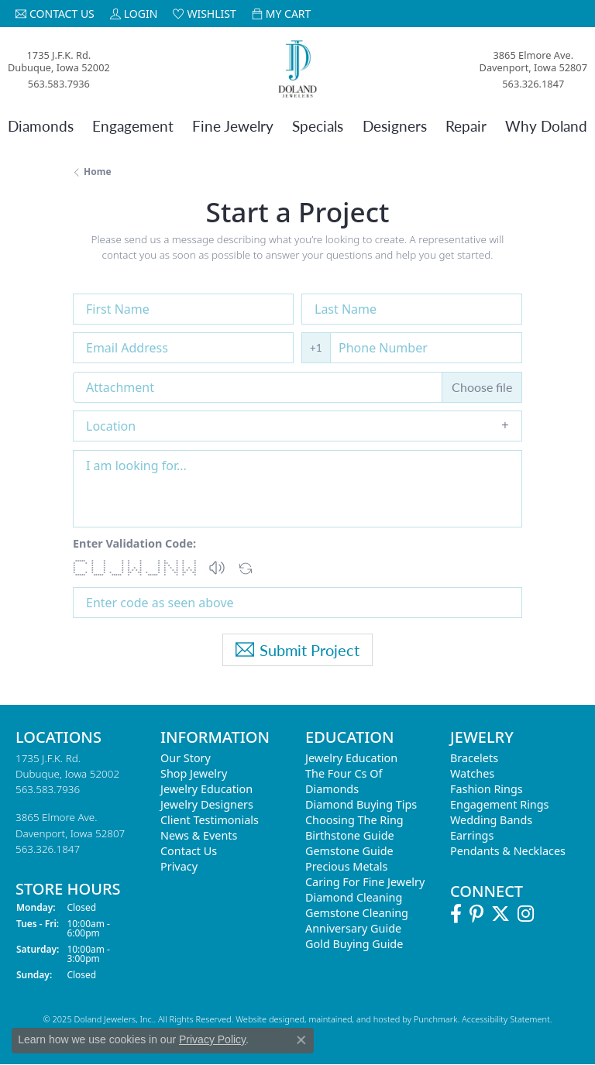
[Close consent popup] (301, 1040)
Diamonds (41, 125)
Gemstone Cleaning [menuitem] (356, 912)
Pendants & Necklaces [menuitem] (508, 850)
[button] (217, 567)
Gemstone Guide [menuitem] (349, 850)
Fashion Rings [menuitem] (486, 789)
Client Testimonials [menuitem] (209, 819)
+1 (316, 348)
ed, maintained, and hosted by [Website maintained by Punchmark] (353, 1019)
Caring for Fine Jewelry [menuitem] (365, 881)
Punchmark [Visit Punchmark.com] (436, 1019)
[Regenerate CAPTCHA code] (245, 564)
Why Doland (546, 125)
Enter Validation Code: (134, 543)
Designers (395, 125)
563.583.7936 (59, 83)
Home (98, 171)
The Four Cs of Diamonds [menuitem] (343, 781)
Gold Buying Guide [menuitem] (354, 943)
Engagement (133, 125)
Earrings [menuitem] (472, 835)
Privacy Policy (212, 1039)
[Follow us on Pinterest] (476, 914)
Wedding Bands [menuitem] (491, 819)
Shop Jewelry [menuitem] (193, 773)
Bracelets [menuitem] (474, 758)
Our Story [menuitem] (185, 758)
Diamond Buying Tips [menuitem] (361, 804)
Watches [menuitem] (472, 773)
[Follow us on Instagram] (526, 914)
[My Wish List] (204, 13)
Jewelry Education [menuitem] (206, 789)
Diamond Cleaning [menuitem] (353, 897)
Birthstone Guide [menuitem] (349, 835)
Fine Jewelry (232, 125)
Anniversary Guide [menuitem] (353, 928)
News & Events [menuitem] (198, 835)
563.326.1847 (533, 83)
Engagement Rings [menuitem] (499, 804)
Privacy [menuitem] (179, 866)
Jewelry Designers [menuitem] (206, 804)
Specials (317, 125)
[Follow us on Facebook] (456, 914)
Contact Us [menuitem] (188, 850)
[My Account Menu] (134, 13)
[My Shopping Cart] (281, 13)
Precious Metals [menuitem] (346, 866)
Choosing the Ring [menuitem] (354, 819)
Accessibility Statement (506, 1019)
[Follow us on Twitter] (500, 914)
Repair (466, 125)
